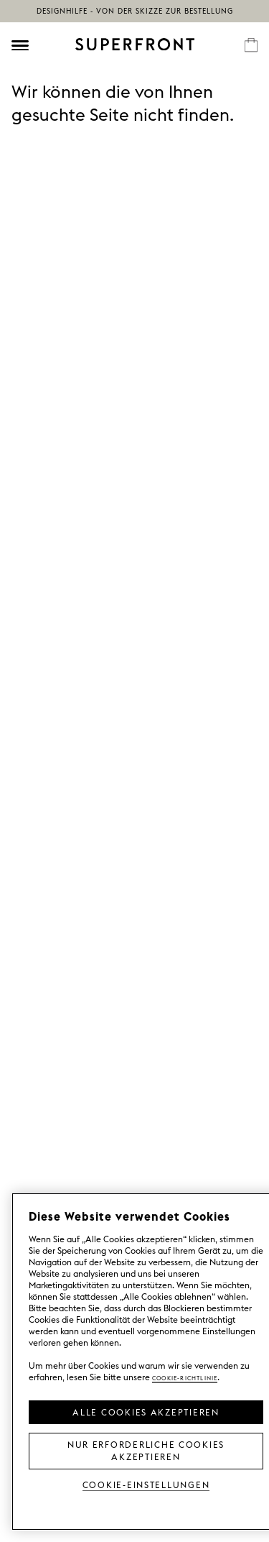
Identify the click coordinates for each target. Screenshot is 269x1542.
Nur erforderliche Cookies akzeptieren (146, 1450)
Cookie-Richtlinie (184, 1377)
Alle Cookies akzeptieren (146, 1411)
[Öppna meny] (20, 45)
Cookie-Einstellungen (146, 1484)
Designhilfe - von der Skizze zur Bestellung (135, 11)
